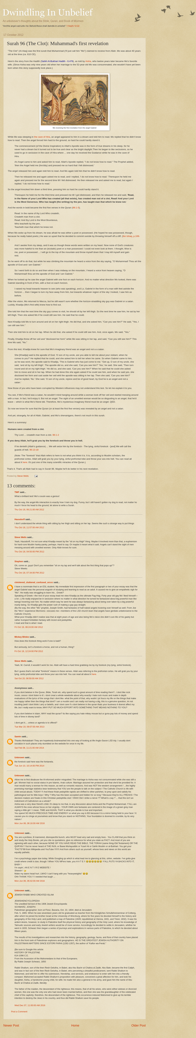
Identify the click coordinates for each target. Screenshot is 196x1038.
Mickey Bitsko (22, 637)
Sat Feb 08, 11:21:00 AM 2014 (29, 748)
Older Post (138, 1025)
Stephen (19, 561)
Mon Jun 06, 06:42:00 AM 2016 (30, 881)
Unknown (19, 757)
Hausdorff (20, 519)
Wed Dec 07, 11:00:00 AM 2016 (30, 1005)
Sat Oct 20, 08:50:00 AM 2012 (29, 678)
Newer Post (11, 1025)
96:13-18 (34, 449)
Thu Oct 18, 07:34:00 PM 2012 (29, 572)
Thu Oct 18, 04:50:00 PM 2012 (29, 551)
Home (75, 1025)
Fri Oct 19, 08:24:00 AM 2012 (29, 627)
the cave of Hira (42, 137)
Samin (18, 736)
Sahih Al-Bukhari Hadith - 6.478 (57, 61)
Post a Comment (19, 1011)
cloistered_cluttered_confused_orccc (34, 582)
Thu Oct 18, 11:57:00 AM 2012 (29, 527)
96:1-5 (76, 207)
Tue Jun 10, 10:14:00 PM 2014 (29, 765)
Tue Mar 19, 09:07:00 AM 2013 (29, 726)
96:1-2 (55, 435)
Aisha (88, 61)
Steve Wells (23, 476)
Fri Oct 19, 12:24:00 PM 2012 (29, 651)
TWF (17, 492)
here (25, 462)
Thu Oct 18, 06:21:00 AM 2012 (29, 509)
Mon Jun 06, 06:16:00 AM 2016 (30, 823)
